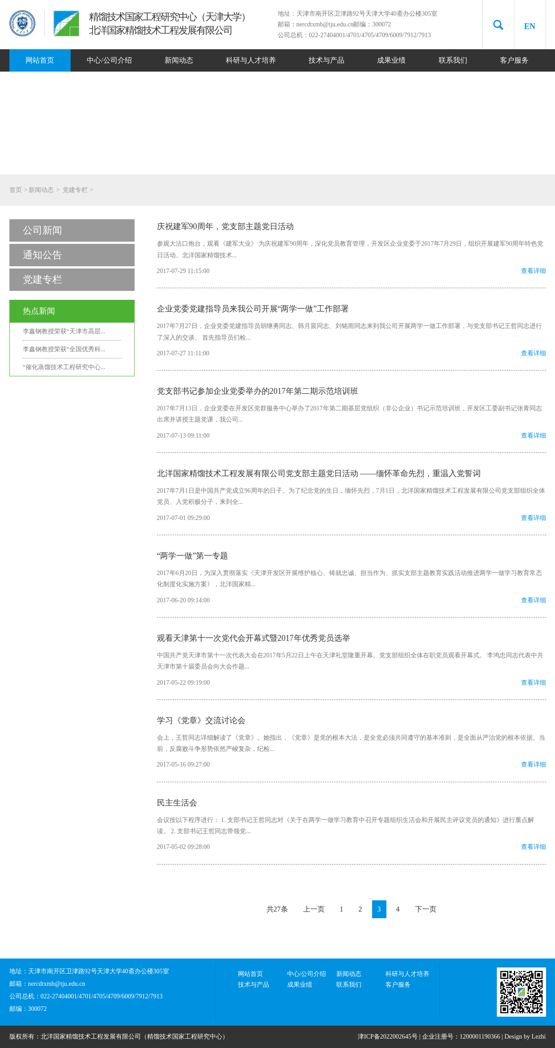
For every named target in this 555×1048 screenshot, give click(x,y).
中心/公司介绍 (109, 60)
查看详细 (533, 271)
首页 (15, 190)
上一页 (314, 909)
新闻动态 (179, 60)
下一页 (425, 909)
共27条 (277, 909)
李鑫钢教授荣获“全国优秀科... (64, 349)
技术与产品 (326, 60)
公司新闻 (42, 230)
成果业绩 (391, 60)
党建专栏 (75, 190)
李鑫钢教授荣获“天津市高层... (64, 331)
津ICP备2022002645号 (388, 1036)
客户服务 (514, 60)
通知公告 (42, 254)
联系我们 (453, 60)
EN (529, 26)
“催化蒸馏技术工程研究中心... (64, 367)
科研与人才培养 (251, 60)
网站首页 (39, 60)
